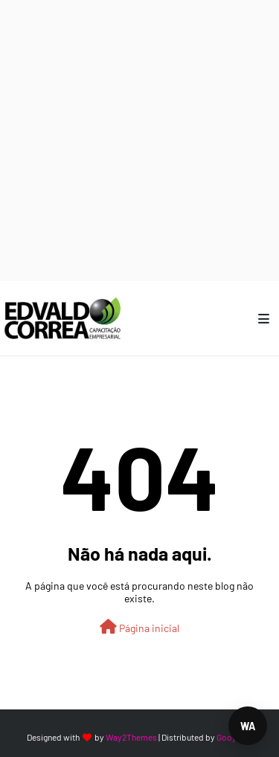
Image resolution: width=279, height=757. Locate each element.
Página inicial (139, 626)
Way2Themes (131, 737)
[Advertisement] (139, 139)
